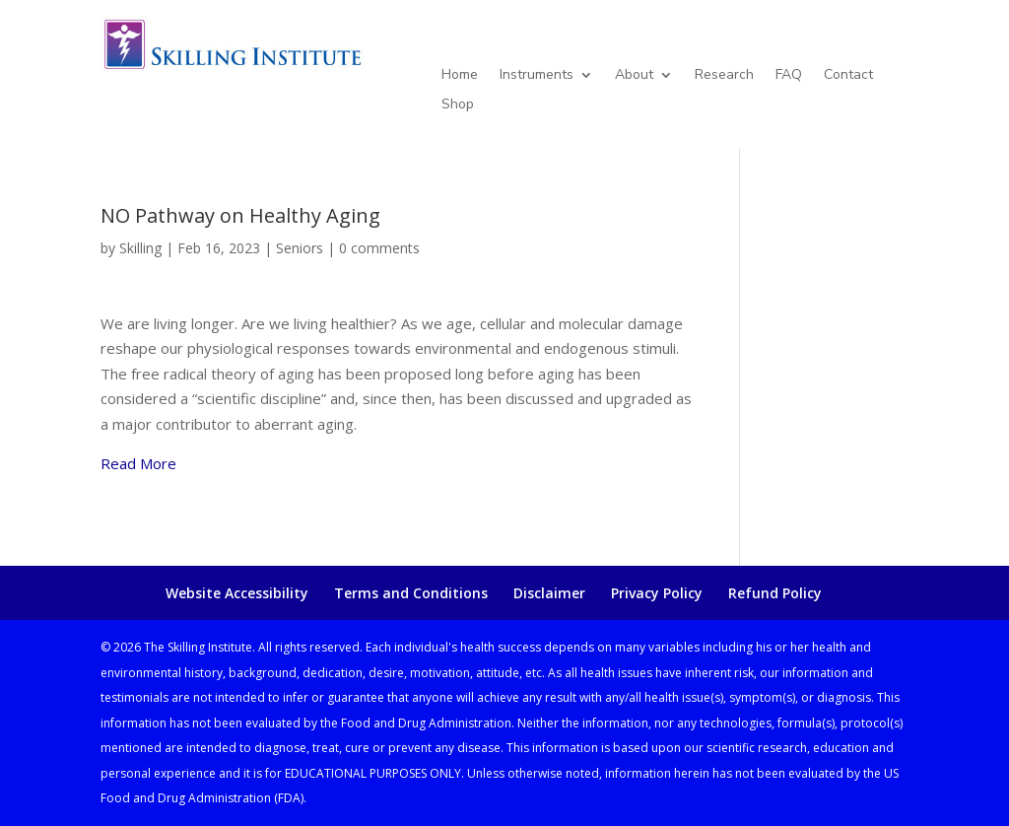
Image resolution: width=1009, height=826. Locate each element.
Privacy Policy (657, 593)
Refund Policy (775, 593)
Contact (848, 76)
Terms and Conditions (411, 593)
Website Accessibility (237, 593)
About (634, 76)
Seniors (299, 248)
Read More (138, 463)
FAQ (788, 76)
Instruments (536, 76)
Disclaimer (549, 593)
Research (724, 76)
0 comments (379, 248)
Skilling (140, 248)
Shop (457, 105)
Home (459, 76)
